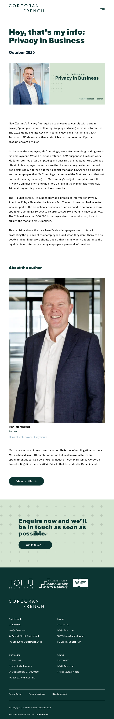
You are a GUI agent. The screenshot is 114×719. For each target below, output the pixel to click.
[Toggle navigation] (102, 8)
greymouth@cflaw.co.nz (20, 666)
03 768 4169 (15, 660)
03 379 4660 (15, 624)
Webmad (44, 714)
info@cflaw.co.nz (17, 630)
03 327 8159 (63, 624)
